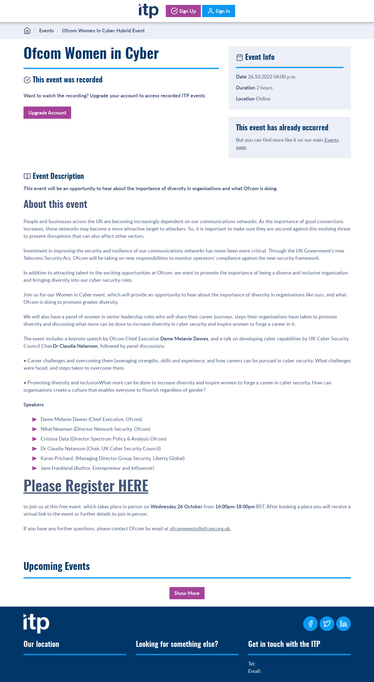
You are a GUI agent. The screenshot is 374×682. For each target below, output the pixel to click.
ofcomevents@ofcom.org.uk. (200, 528)
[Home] (148, 9)
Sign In (218, 11)
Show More (187, 593)
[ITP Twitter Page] (327, 623)
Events (46, 30)
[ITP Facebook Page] (310, 623)
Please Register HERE (86, 487)
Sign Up (183, 11)
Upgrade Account (47, 112)
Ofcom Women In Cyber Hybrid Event (103, 30)
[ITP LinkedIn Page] (343, 623)
